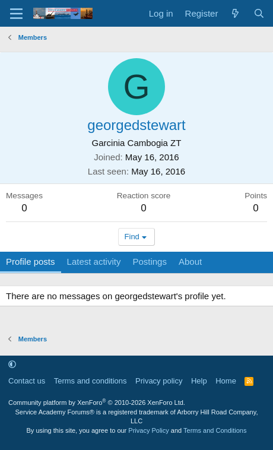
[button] (12, 364)
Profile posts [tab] (30, 261)
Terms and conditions (90, 380)
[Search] (259, 13)
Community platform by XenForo (96, 402)
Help (199, 380)
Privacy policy (158, 380)
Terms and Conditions (214, 430)
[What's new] (235, 13)
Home (225, 380)
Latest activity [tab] (94, 261)
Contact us (26, 380)
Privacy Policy (148, 430)
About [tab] (190, 261)
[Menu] (16, 14)
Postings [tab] (149, 261)
